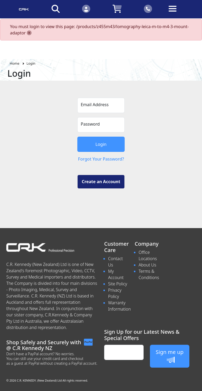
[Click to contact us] (148, 8)
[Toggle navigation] (178, 12)
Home (14, 63)
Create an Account (101, 181)
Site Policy (117, 284)
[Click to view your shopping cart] (117, 8)
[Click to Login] (86, 8)
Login (31, 63)
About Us (147, 265)
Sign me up (170, 356)
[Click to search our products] (55, 8)
